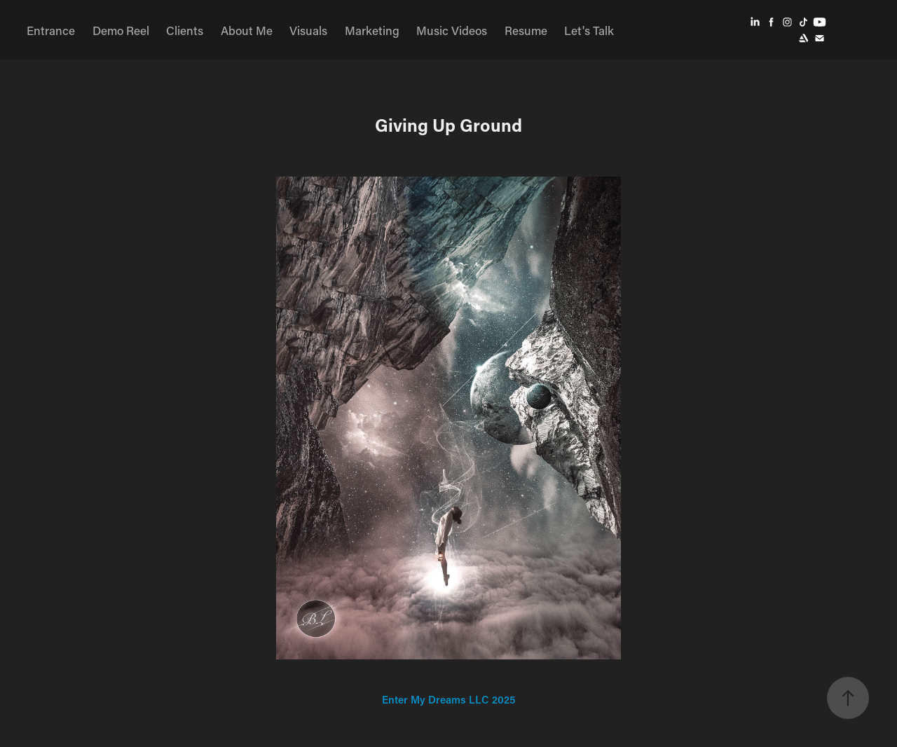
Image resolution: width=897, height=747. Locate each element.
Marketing (372, 30)
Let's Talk (589, 30)
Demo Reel (121, 30)
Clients (184, 30)
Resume (526, 30)
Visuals (308, 30)
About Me (247, 30)
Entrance (51, 30)
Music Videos (451, 30)
